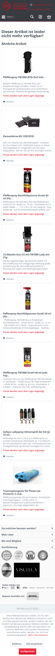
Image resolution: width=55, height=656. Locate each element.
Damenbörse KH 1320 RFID (18, 136)
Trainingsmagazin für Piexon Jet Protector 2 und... (21, 492)
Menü (7, 16)
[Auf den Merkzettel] (8, 102)
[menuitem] (41, 6)
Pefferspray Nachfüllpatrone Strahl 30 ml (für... (27, 315)
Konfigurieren (27, 651)
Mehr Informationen (38, 635)
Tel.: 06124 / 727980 (40, 9)
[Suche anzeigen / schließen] (32, 17)
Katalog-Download (42, 4)
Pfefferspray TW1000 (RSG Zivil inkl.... (24, 77)
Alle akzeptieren (34, 643)
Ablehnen (17, 643)
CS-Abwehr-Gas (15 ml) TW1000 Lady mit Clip (26, 256)
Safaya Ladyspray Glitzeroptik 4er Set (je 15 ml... (26, 433)
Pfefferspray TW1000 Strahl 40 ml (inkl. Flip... (25, 374)
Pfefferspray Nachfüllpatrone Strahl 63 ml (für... (25, 197)
